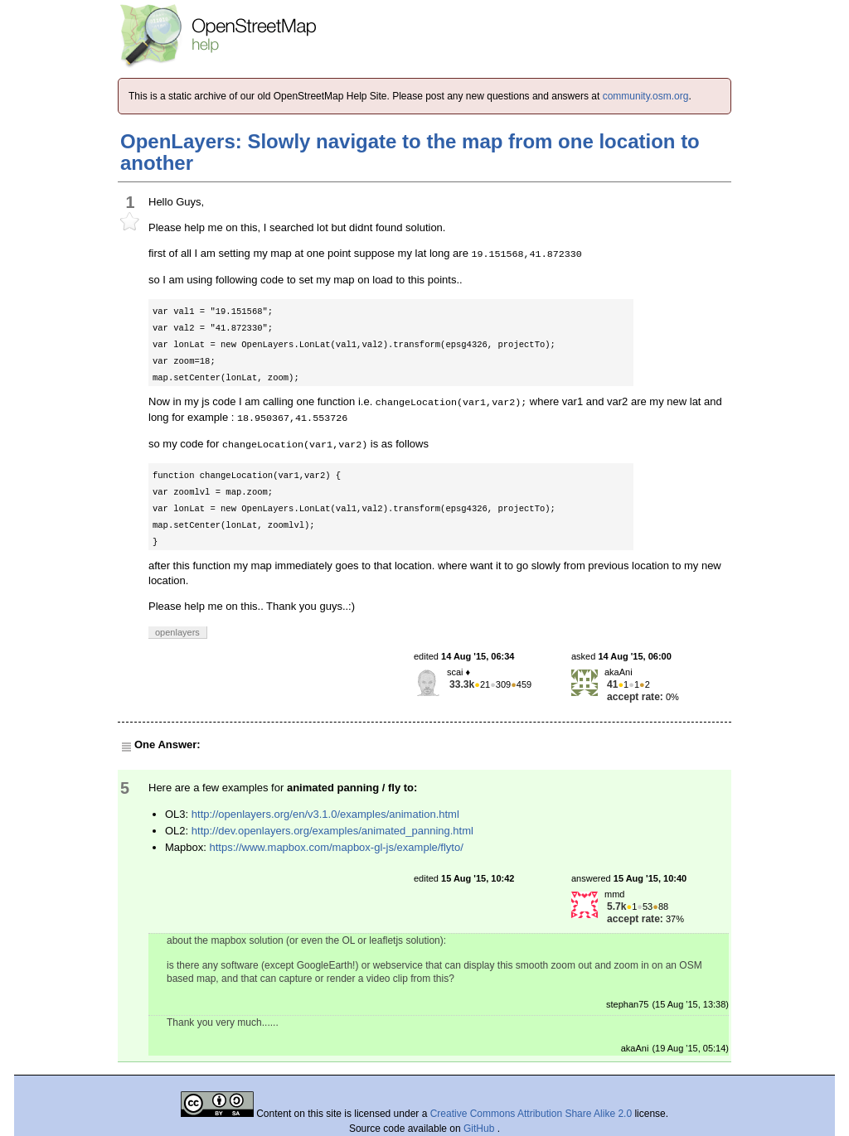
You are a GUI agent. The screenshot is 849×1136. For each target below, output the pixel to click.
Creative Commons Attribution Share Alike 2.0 (531, 1113)
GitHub (480, 1128)
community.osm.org (646, 96)
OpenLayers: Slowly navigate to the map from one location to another (410, 152)
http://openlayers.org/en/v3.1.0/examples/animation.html (325, 814)
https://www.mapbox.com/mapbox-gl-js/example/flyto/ (336, 847)
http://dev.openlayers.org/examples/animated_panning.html (332, 830)
